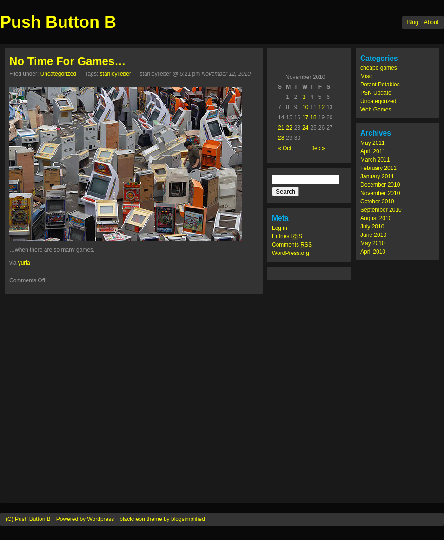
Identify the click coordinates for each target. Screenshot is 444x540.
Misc (366, 76)
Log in (279, 228)
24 (305, 127)
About (431, 22)
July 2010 (372, 226)
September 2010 (381, 210)
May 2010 (372, 243)
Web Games (375, 109)
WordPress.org (290, 253)
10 (305, 107)
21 (281, 127)
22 (289, 127)
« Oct (285, 148)
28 (281, 138)
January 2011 (377, 176)
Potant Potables (380, 84)
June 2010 (373, 235)
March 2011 (375, 159)
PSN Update (375, 93)
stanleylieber (115, 74)
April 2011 (372, 151)
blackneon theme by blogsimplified (162, 519)
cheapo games (378, 68)
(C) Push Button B (28, 519)
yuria (24, 263)
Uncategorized (378, 101)
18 (313, 117)
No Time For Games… (67, 61)
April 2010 (372, 251)
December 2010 (380, 185)
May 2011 (372, 143)
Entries (287, 236)
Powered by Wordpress (85, 519)
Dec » (317, 148)
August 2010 (375, 218)
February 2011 (378, 168)
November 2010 (380, 193)
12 (321, 107)
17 (305, 117)
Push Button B (58, 22)
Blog (412, 22)
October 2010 (377, 201)
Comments (292, 244)
